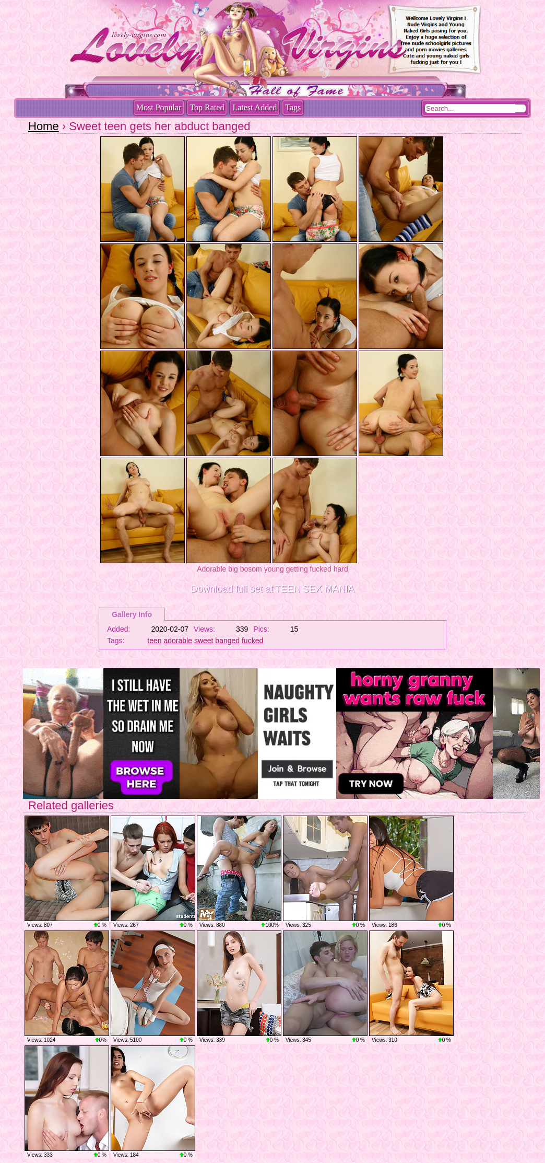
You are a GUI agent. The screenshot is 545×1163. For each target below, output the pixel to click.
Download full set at (272, 589)
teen (154, 640)
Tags (293, 107)
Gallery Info (132, 614)
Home (43, 126)
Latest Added (254, 107)
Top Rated (206, 107)
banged (227, 640)
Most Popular (159, 107)
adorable (178, 640)
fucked (252, 640)
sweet (204, 640)
